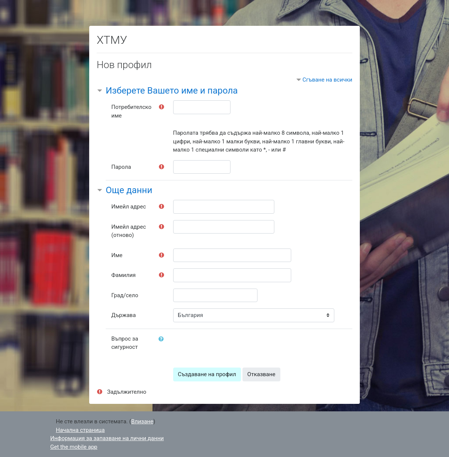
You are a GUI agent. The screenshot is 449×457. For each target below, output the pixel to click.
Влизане (142, 421)
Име (117, 255)
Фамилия (123, 275)
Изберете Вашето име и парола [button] (172, 90)
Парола (121, 167)
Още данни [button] (129, 190)
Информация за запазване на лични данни (107, 438)
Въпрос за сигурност (124, 343)
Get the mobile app (73, 447)
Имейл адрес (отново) (128, 231)
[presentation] (230, 346)
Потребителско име (131, 111)
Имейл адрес (128, 206)
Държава (123, 315)
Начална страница (80, 430)
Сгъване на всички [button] (327, 79)
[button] (163, 339)
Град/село (124, 295)
